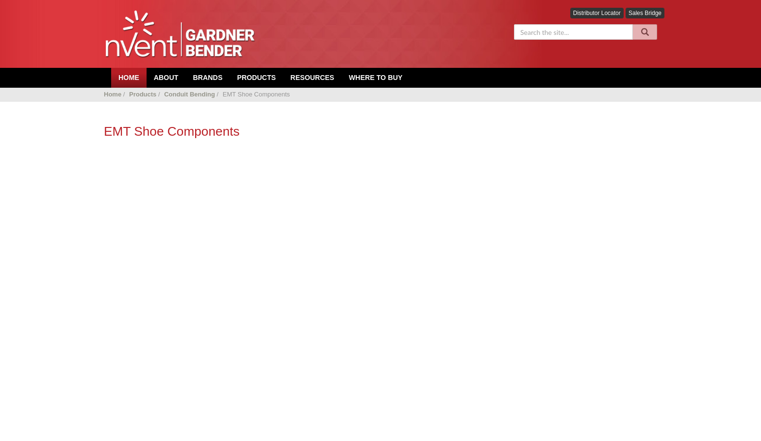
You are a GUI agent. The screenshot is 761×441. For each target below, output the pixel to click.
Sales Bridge (645, 13)
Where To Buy (376, 77)
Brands (207, 77)
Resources (312, 77)
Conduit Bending (189, 94)
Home (112, 94)
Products (256, 77)
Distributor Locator (597, 13)
